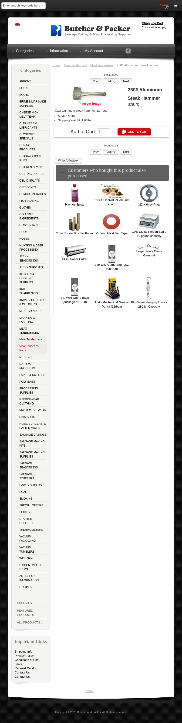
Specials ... (26, 603)
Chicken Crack (30, 167)
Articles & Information (29, 578)
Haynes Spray (74, 204)
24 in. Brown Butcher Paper (74, 233)
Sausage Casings (32, 434)
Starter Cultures (26, 521)
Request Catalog (26, 668)
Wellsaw (26, 558)
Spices (24, 512)
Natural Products (27, 366)
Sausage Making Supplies (32, 454)
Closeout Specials (27, 136)
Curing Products (27, 147)
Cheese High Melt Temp (29, 114)
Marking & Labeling (27, 320)
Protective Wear (32, 410)
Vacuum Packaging (27, 538)
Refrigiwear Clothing (29, 401)
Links (18, 664)
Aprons (25, 81)
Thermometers (31, 529)
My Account (93, 51)
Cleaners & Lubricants (28, 125)
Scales (24, 492)
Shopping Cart (152, 23)
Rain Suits (27, 417)
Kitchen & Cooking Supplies (26, 278)
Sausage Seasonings (28, 465)
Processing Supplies (28, 390)
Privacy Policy (24, 655)
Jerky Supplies (31, 267)
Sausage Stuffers (26, 476)
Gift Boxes (27, 187)
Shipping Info (23, 651)
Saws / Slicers (30, 485)
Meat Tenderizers (75, 65)
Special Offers (31, 505)
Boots (24, 94)
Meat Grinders (30, 311)
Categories (25, 51)
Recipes (25, 587)
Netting (25, 357)
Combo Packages (32, 194)
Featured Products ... (27, 613)
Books (24, 88)
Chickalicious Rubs (30, 158)
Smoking (26, 498)
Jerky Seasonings (28, 258)
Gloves (25, 207)
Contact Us (22, 672)
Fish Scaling (29, 200)
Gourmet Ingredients (28, 216)
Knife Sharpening (28, 291)
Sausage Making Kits (32, 443)
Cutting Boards (31, 174)
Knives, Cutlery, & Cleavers (31, 302)
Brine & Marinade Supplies (32, 103)
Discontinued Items (29, 567)
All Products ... (30, 622)
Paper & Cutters (32, 375)
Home (56, 65)
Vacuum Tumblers (26, 549)
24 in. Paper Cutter (74, 259)
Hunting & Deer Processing (31, 247)
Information (59, 51)
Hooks (24, 232)
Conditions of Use (27, 660)
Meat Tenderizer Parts (29, 348)
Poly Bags (27, 381)
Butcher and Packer (89, 711)
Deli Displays (29, 180)
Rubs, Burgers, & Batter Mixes (32, 426)
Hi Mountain (28, 225)
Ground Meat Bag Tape (112, 233)
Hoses (24, 238)
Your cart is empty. (154, 27)
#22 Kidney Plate (149, 204)
